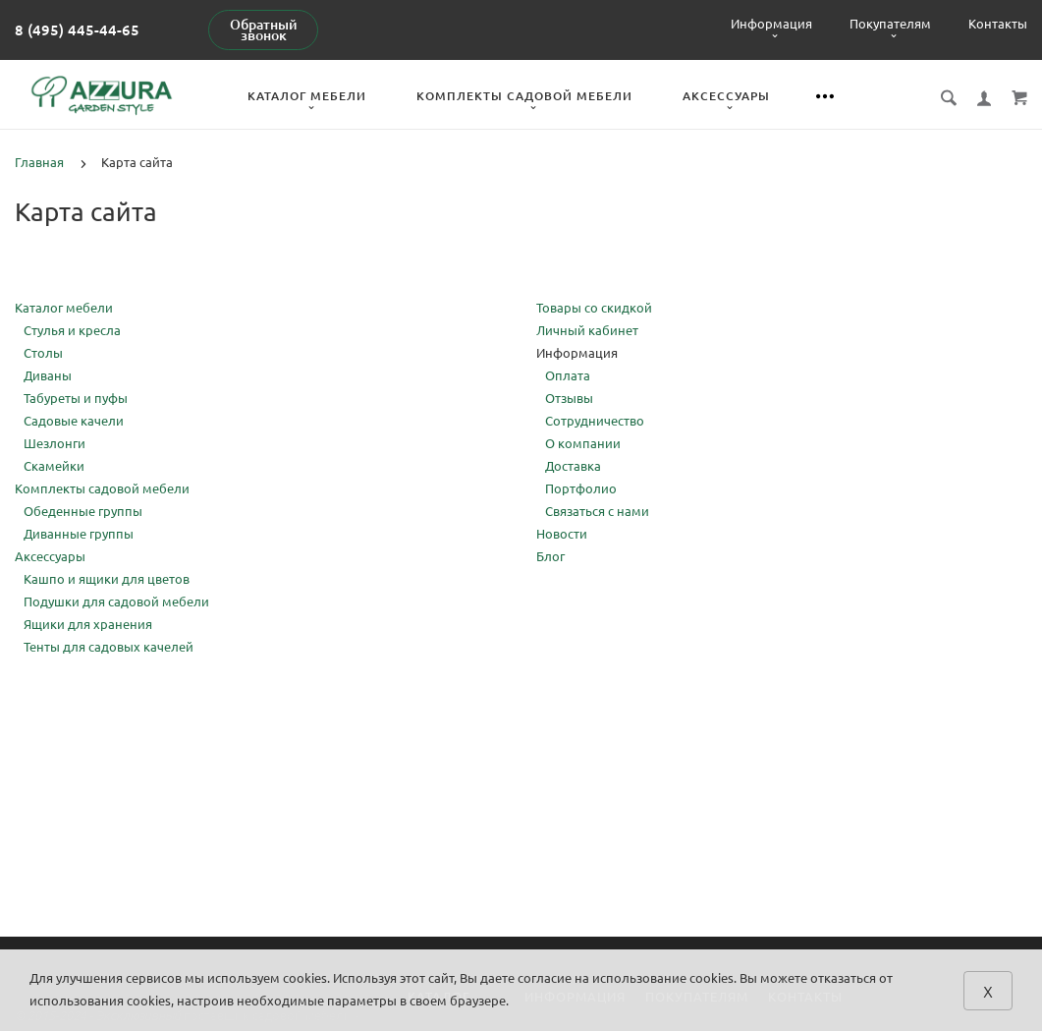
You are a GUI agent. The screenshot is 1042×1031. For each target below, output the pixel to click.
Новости (561, 534)
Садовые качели (74, 421)
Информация (771, 23)
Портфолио (581, 488)
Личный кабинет (587, 330)
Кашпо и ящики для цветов (107, 579)
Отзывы (569, 398)
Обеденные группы (83, 511)
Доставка (573, 466)
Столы (43, 353)
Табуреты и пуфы (76, 398)
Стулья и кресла (72, 330)
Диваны (48, 375)
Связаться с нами (597, 511)
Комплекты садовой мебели (524, 95)
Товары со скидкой (594, 308)
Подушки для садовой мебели (116, 601)
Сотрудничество (594, 421)
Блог (550, 556)
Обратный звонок (264, 30)
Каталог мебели (306, 95)
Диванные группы (79, 534)
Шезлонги (54, 443)
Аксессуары (726, 95)
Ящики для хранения (88, 624)
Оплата (567, 375)
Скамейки (54, 466)
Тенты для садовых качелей (108, 647)
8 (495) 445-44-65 (77, 30)
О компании (583, 443)
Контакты (997, 23)
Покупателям (890, 23)
